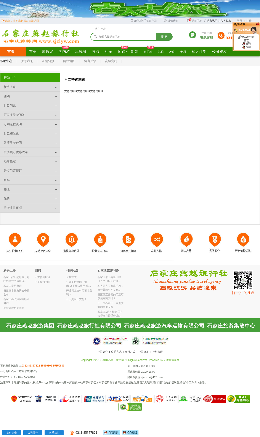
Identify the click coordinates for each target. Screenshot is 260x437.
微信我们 (171, 20)
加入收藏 (226, 20)
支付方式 (130, 351)
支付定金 (11, 432)
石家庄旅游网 (171, 360)
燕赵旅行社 (246, 38)
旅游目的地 (194, 20)
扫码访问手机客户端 (143, 20)
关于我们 (27, 61)
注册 (249, 20)
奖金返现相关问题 (13, 307)
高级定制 (111, 61)
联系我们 (54, 432)
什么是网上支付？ (76, 299)
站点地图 (212, 20)
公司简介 (102, 351)
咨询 (246, 43)
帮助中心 (6, 61)
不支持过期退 (42, 281)
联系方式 (116, 351)
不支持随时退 (42, 277)
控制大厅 (157, 351)
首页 (10, 52)
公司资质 (143, 351)
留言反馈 (90, 61)
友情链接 (48, 61)
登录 (239, 20)
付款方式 (71, 277)
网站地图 (69, 61)
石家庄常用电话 (12, 285)
